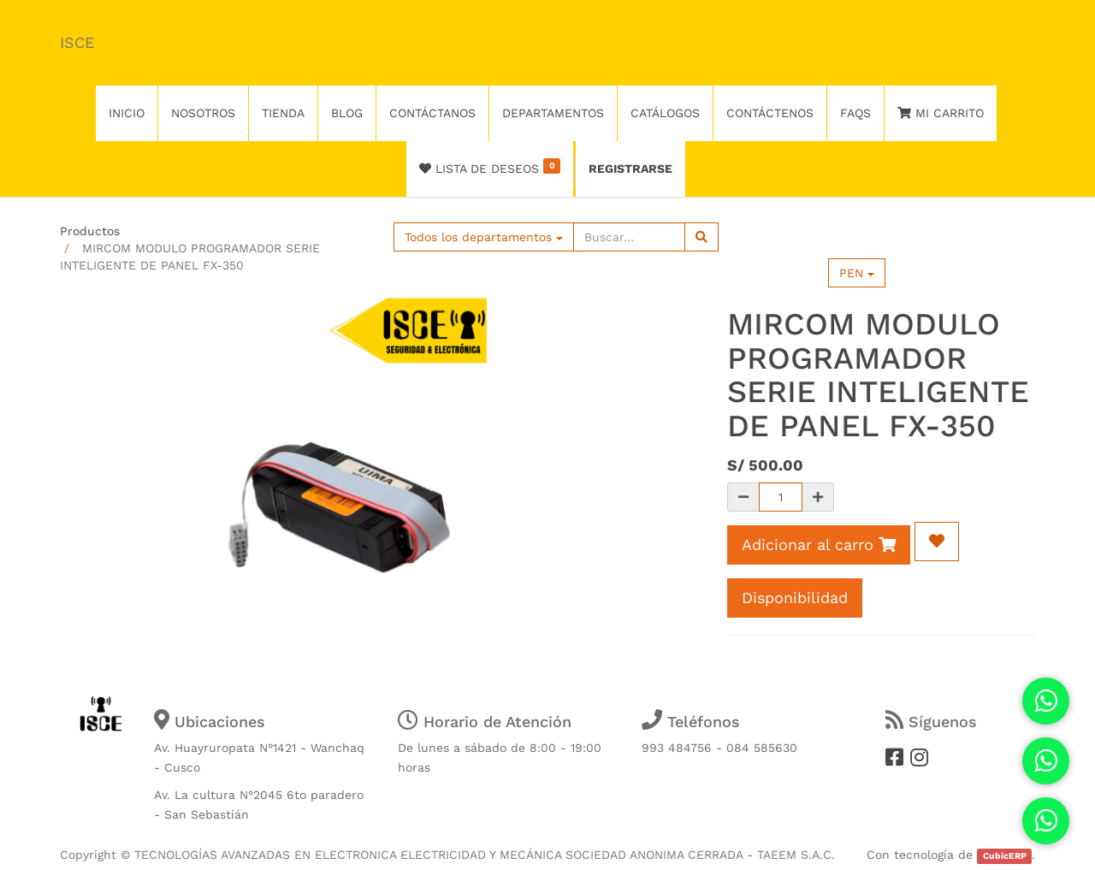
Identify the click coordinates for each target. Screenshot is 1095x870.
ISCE (77, 42)
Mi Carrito (940, 113)
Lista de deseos (489, 166)
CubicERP (1005, 855)
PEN (856, 273)
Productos (90, 231)
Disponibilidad (795, 598)
